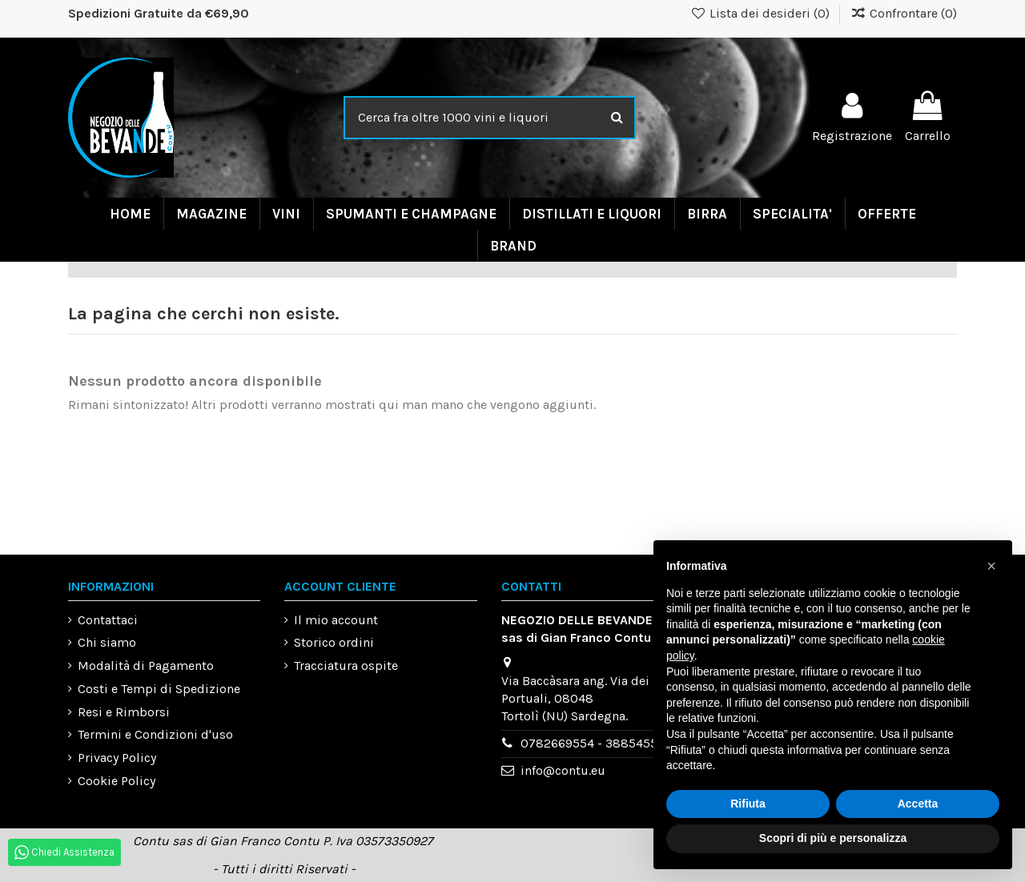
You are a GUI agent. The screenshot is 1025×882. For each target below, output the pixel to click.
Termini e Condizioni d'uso (155, 734)
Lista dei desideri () (762, 13)
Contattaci (108, 619)
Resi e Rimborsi (124, 712)
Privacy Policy (117, 757)
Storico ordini (334, 642)
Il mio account (336, 619)
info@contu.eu (563, 770)
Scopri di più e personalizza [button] (832, 838)
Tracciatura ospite (346, 665)
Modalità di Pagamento (146, 665)
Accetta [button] (918, 803)
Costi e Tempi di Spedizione (159, 688)
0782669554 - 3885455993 (600, 743)
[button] (991, 566)
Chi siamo (107, 642)
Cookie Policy (116, 780)
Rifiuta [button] (748, 803)
